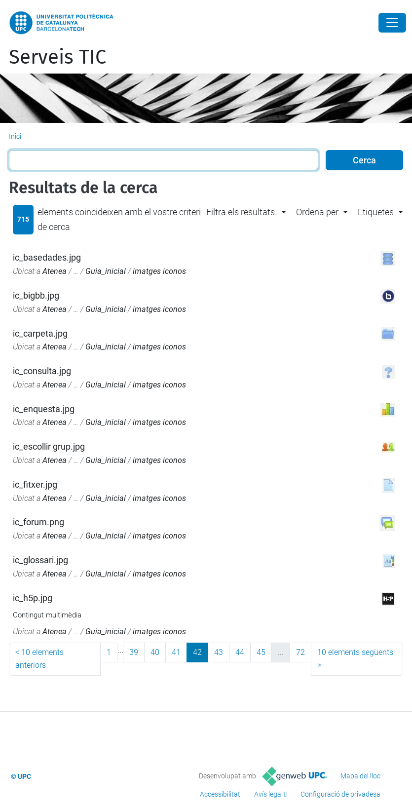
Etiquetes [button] (376, 212)
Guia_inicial (105, 271)
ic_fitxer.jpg (35, 484)
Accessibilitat (220, 794)
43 (218, 652)
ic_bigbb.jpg (36, 295)
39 (133, 652)
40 (154, 652)
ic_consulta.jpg (42, 371)
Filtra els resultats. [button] (241, 212)
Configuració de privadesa (340, 794)
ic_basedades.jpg (47, 257)
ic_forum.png (38, 522)
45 (261, 652)
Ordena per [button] (317, 212)
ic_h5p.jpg (32, 598)
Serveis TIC (57, 57)
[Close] (392, 23)
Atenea (54, 271)
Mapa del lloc (360, 776)
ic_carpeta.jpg (40, 333)
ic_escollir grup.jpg (49, 446)
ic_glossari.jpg (40, 560)
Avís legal (268, 794)
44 (239, 652)
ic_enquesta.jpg (44, 409)
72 (300, 652)
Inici (15, 136)
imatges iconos (159, 271)
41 (176, 652)
